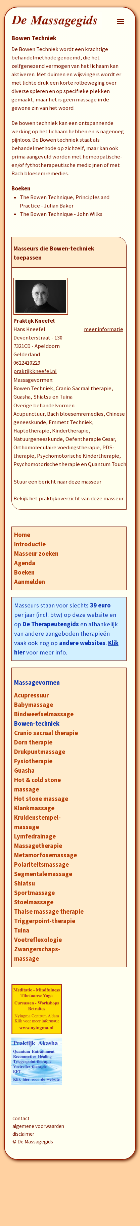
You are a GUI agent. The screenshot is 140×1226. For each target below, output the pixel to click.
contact (21, 1118)
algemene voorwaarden (38, 1126)
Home (22, 535)
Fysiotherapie (33, 761)
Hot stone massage (41, 799)
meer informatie (103, 329)
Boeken (24, 572)
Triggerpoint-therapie (44, 921)
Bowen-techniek (36, 723)
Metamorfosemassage (45, 855)
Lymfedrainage (35, 836)
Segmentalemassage (43, 874)
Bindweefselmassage (44, 714)
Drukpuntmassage (39, 752)
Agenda (24, 563)
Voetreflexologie (38, 940)
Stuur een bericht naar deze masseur (57, 481)
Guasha (24, 770)
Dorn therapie (33, 742)
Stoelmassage (33, 902)
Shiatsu (24, 883)
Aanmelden (29, 582)
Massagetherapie (38, 846)
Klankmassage (34, 808)
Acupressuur (31, 695)
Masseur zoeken (36, 553)
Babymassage (33, 705)
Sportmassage (34, 893)
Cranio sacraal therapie (46, 733)
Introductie (30, 544)
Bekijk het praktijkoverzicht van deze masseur (68, 498)
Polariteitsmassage (41, 864)
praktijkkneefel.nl (35, 371)
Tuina (21, 930)
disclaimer (23, 1134)
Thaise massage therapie (49, 911)
